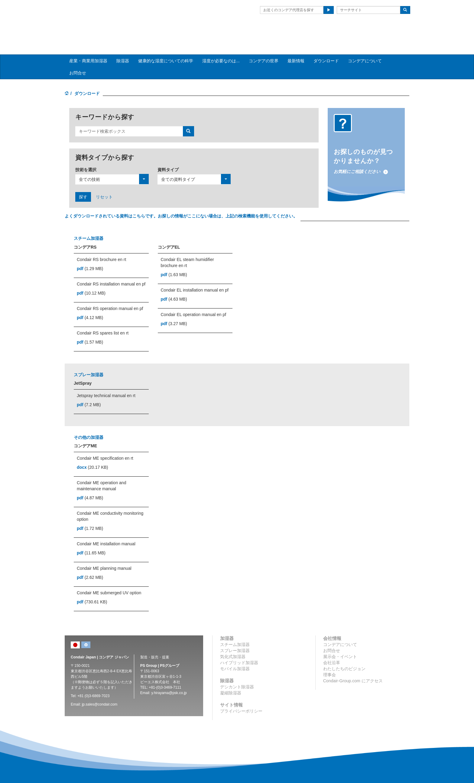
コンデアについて (365, 42)
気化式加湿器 (232, 638)
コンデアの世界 (263, 42)
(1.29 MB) (90, 250)
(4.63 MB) (174, 281)
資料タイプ (168, 151)
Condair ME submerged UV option (109, 575)
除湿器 (122, 42)
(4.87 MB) (90, 480)
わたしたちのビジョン (344, 650)
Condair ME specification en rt (105, 440)
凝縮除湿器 (230, 675)
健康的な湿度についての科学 (165, 42)
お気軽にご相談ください (361, 153)
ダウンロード (326, 42)
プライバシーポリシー (241, 693)
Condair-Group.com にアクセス (353, 663)
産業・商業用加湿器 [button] (88, 42)
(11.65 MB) (91, 535)
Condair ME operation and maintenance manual (101, 467)
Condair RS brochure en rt (101, 241)
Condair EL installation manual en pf (195, 271)
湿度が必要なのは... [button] (221, 42)
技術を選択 (85, 151)
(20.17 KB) (92, 449)
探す (83, 178)
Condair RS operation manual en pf (110, 290)
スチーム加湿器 (235, 626)
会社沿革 (331, 644)
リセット (104, 178)
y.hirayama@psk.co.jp (169, 675)
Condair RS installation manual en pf (111, 265)
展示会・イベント (340, 638)
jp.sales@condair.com (100, 686)
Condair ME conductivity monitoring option (110, 498)
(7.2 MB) (89, 386)
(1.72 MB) (90, 510)
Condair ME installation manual (106, 526)
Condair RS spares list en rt (102, 314)
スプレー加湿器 (235, 632)
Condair (99, 14)
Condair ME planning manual (104, 550)
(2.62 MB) (90, 559)
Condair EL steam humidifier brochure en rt (187, 244)
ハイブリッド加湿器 (239, 644)
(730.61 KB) (92, 584)
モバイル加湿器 (235, 650)
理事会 (329, 656)
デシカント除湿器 (237, 669)
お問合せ (77, 54)
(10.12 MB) (91, 274)
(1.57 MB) (90, 323)
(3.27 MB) (174, 305)
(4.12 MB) (90, 299)
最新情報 (295, 42)
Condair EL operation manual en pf (193, 296)
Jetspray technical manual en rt (106, 377)
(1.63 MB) (174, 256)
